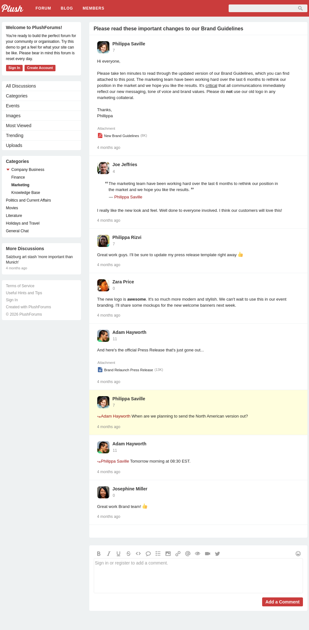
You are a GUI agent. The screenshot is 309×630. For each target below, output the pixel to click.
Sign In (14, 68)
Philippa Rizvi (127, 237)
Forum (43, 8)
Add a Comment (282, 601)
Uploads (14, 145)
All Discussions (21, 85)
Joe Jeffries (125, 164)
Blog (67, 8)
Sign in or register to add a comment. (198, 575)
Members (93, 8)
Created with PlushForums (28, 307)
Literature (14, 215)
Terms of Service (20, 286)
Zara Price (123, 281)
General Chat (17, 231)
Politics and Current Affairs (28, 200)
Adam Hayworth (130, 332)
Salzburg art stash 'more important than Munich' (39, 260)
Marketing (20, 185)
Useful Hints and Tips (24, 293)
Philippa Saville (129, 43)
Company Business (27, 169)
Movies (12, 208)
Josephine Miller (130, 488)
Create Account (40, 68)
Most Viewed (19, 125)
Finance (18, 177)
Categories (17, 95)
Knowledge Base (25, 192)
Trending (15, 135)
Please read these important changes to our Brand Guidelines (168, 28)
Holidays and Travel (23, 223)
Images (13, 115)
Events (13, 105)
